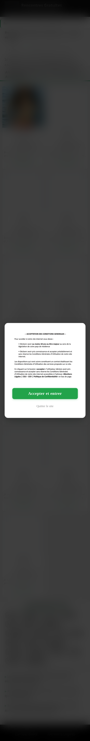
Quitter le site (45, 406)
